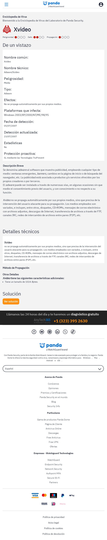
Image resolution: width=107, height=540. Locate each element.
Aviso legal (53, 522)
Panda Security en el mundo (53, 397)
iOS (58, 360)
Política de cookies (53, 528)
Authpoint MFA (53, 473)
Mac (96, 358)
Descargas (53, 433)
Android (49, 360)
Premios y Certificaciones (53, 392)
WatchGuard (54, 459)
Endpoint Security (53, 464)
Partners (53, 482)
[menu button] (6, 4)
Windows (86, 358)
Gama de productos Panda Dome (53, 419)
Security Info (53, 406)
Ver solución (11, 301)
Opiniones (53, 388)
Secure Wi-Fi (53, 477)
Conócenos (53, 383)
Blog (53, 401)
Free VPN (53, 442)
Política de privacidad (53, 517)
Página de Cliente (53, 424)
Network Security (53, 468)
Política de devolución (53, 533)
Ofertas (53, 446)
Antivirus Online (53, 428)
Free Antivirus (53, 437)
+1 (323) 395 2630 (70, 320)
